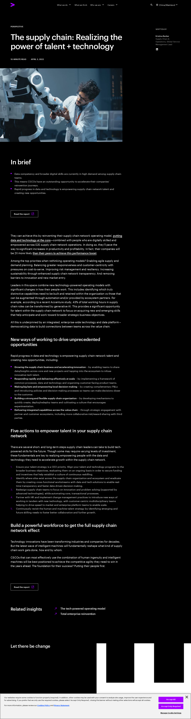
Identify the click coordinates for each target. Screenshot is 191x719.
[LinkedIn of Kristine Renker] (157, 49)
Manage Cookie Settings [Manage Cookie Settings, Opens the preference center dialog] (170, 713)
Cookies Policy (43, 705)
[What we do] (64, 5)
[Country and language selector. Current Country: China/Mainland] (167, 5)
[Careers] (113, 5)
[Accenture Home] (19, 5)
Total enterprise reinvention (78, 614)
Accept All (170, 699)
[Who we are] (97, 5)
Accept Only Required (171, 706)
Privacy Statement (61, 705)
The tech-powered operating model (82, 608)
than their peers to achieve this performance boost (64, 253)
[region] (95, 706)
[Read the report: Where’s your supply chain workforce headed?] (24, 213)
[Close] (187, 697)
